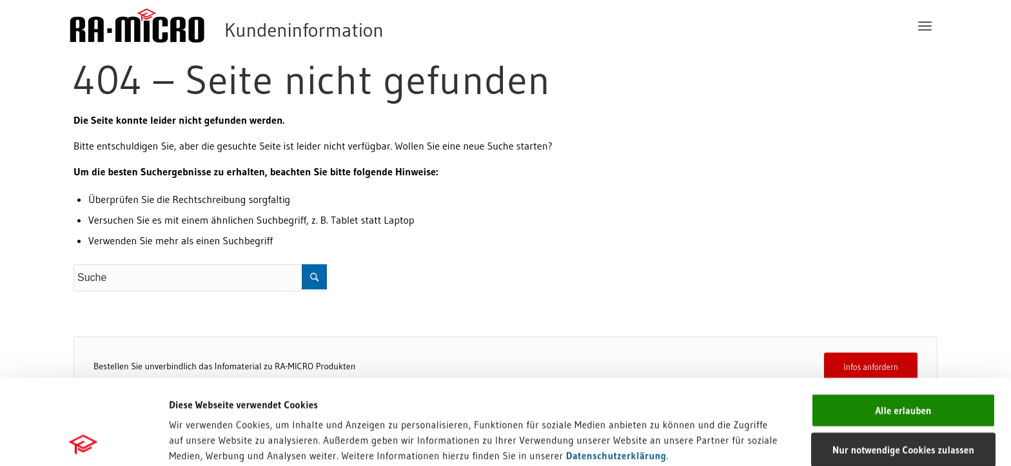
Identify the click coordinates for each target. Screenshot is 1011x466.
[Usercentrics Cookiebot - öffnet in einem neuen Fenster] (83, 441)
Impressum (194, 386)
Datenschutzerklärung (616, 370)
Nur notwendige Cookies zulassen (903, 364)
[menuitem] (925, 25)
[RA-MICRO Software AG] (279, 26)
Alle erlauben (903, 325)
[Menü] (925, 25)
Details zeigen (666, 440)
